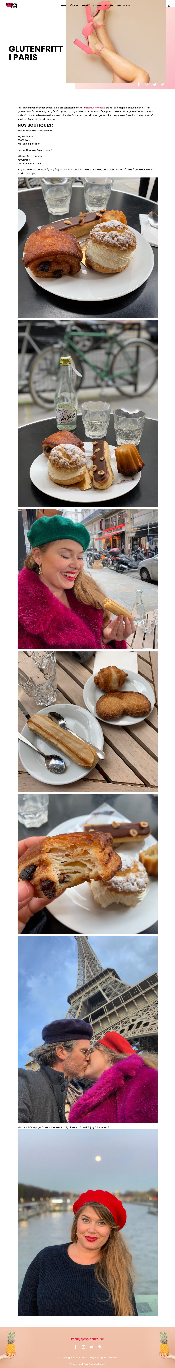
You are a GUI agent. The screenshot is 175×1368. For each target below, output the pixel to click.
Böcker (73, 6)
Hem (63, 6)
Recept (86, 6)
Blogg (109, 6)
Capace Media (97, 1364)
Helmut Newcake (95, 107)
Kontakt (122, 6)
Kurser (97, 6)
